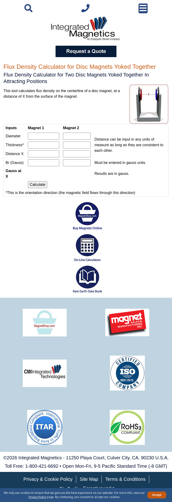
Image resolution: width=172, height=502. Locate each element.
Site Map (89, 479)
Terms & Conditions (125, 479)
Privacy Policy (37, 497)
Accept (156, 495)
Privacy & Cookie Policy (48, 479)
